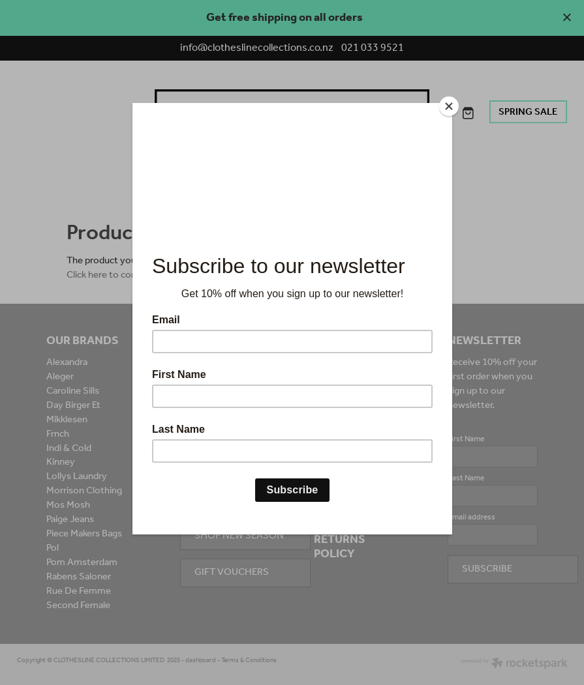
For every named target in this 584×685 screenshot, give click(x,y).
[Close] (449, 106)
